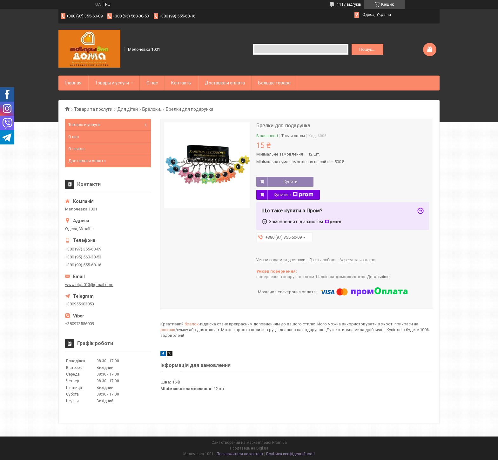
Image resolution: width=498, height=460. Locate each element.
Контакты (181, 82)
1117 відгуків (349, 4)
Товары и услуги (112, 82)
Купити (291, 181)
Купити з (293, 194)
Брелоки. (151, 109)
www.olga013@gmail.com (89, 284)
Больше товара (274, 82)
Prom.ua (279, 442)
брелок (192, 324)
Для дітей (127, 109)
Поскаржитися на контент (240, 454)
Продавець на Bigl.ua (249, 448)
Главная (73, 82)
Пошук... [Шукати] (367, 49)
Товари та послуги (93, 109)
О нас (152, 82)
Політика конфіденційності (290, 454)
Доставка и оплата (225, 82)
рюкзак (167, 329)
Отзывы (76, 148)
